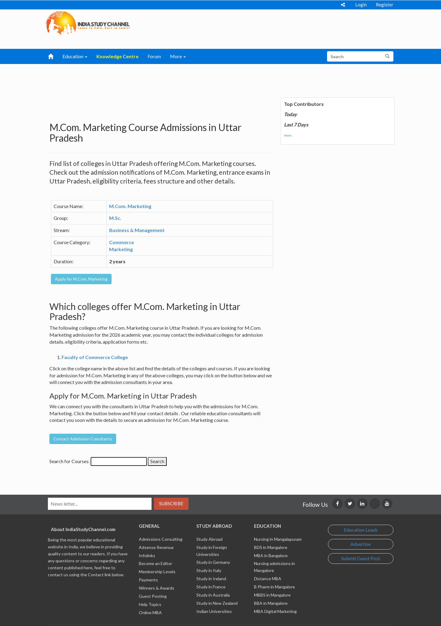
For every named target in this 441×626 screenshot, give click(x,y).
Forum (154, 56)
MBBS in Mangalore (272, 594)
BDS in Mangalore (270, 547)
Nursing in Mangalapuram (278, 539)
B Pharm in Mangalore (274, 586)
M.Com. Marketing (130, 206)
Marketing (121, 249)
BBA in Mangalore (271, 603)
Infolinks (147, 555)
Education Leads (361, 530)
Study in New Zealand (217, 603)
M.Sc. (115, 218)
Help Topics (150, 604)
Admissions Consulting (160, 539)
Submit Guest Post (360, 558)
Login (361, 4)
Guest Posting (153, 596)
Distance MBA (267, 578)
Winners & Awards (156, 588)
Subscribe (171, 503)
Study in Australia (213, 594)
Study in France (211, 586)
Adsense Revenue (156, 547)
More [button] (178, 56)
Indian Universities (214, 611)
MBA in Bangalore (271, 555)
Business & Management (137, 230)
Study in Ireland (211, 578)
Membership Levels (157, 571)
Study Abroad (209, 539)
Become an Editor (155, 563)
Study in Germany (213, 562)
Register (384, 4)
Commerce (121, 242)
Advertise (360, 544)
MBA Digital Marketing (275, 611)
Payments (148, 579)
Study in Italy (208, 570)
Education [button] (74, 56)
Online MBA (150, 612)
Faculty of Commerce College (95, 357)
